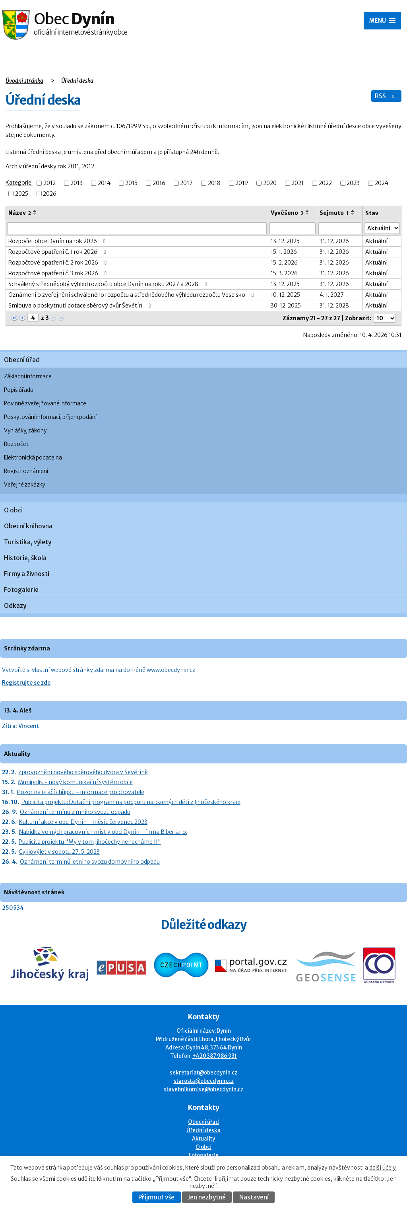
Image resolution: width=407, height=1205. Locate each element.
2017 (186, 183)
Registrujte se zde (26, 682)
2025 (21, 193)
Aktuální (376, 241)
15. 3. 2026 (284, 273)
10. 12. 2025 (285, 294)
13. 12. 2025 (285, 241)
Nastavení (254, 1197)
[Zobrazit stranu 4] (33, 318)
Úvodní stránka (24, 80)
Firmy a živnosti (26, 574)
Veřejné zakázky (24, 484)
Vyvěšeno (287, 212)
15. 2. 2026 (284, 262)
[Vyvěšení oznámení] (292, 228)
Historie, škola (25, 558)
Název (19, 212)
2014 (104, 183)
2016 (159, 183)
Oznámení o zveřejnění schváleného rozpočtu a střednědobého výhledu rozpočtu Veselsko (132, 294)
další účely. (383, 1167)
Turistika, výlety (27, 542)
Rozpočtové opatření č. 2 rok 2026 (58, 262)
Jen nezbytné (207, 1197)
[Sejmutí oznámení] (339, 228)
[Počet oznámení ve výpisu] (385, 318)
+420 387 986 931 (214, 1056)
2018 (214, 183)
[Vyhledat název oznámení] (137, 228)
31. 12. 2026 (334, 241)
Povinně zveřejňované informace (45, 403)
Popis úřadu (18, 390)
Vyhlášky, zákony (25, 430)
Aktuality (203, 1138)
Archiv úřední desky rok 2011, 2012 (50, 166)
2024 (381, 183)
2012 (49, 183)
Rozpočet (16, 444)
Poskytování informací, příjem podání (50, 417)
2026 (49, 193)
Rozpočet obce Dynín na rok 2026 (58, 241)
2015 (131, 183)
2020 (270, 183)
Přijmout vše (156, 1197)
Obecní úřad (22, 360)
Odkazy (15, 605)
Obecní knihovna (28, 526)
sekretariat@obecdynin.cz (203, 1072)
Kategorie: (19, 182)
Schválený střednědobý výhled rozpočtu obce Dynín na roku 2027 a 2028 (108, 284)
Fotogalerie (21, 590)
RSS (385, 96)
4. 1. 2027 (332, 294)
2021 (297, 183)
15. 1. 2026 (284, 251)
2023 (353, 183)
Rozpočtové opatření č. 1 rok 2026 (58, 251)
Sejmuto (334, 212)
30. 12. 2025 (286, 305)
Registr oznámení (26, 471)
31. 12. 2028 (334, 305)
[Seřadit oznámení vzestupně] (35, 210)
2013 (76, 183)
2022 (325, 183)
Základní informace (28, 376)
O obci (13, 510)
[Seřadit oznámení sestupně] (35, 214)
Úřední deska (203, 1130)
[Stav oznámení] (382, 228)
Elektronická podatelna (33, 457)
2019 (241, 183)
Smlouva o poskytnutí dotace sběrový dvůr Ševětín (80, 305)
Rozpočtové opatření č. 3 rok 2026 (58, 273)
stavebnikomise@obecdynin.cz (203, 1089)
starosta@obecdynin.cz (204, 1081)
